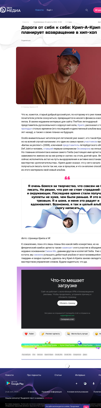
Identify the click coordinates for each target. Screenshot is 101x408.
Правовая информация (52, 392)
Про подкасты (34, 375)
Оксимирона (83, 148)
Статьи (58, 375)
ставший (48, 148)
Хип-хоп (39, 354)
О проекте (32, 392)
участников (90, 141)
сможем (38, 254)
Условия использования (77, 392)
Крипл (81, 125)
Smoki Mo (67, 354)
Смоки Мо (50, 251)
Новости (25, 22)
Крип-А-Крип (49, 354)
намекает (67, 247)
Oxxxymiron (77, 354)
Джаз (85, 354)
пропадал (26, 128)
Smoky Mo (58, 354)
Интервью (80, 375)
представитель (71, 145)
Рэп (34, 354)
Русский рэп (26, 354)
